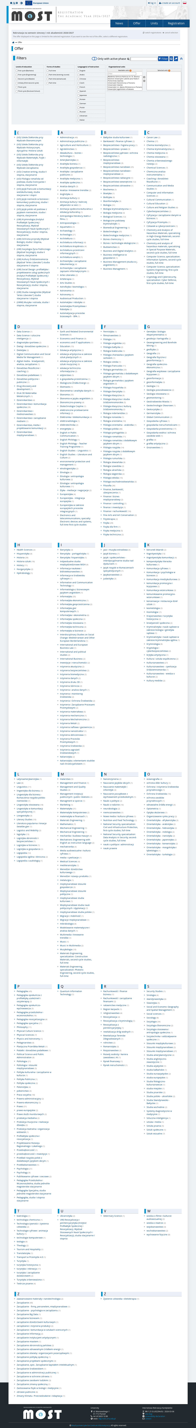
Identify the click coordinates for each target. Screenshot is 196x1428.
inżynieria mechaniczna (73, 715)
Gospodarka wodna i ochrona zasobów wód (161, 434)
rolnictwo (109, 1042)
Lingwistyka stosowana (30, 804)
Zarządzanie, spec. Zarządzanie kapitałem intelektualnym (47, 1364)
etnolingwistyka (69, 468)
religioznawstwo (112, 1013)
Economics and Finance (73, 338)
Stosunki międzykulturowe (161, 1043)
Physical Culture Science (30, 1031)
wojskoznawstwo (156, 1226)
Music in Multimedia (71, 945)
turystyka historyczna (29, 1264)
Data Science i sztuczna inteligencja (28, 337)
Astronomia (67, 290)
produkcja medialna (28, 1118)
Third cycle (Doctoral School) (29, 91)
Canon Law (153, 137)
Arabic (82, 74)
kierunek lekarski (156, 549)
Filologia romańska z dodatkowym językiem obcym (120, 442)
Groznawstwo (155, 447)
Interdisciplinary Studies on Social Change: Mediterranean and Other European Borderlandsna (77, 637)
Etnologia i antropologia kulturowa (72, 478)
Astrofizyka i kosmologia (73, 286)
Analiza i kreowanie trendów (75, 190)
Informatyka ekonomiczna (74, 600)
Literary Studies (26, 819)
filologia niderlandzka (115, 413)
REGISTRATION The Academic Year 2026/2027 (84, 15)
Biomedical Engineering (116, 227)
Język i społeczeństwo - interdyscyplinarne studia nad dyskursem (118, 560)
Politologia (24, 1061)
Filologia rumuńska (114, 458)
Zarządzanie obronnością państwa (35, 1345)
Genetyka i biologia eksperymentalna (157, 333)
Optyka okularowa (157, 812)
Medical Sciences (70, 861)
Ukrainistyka (67, 1215)
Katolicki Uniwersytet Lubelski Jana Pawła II (125, 79)
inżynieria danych (70, 678)
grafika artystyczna (157, 443)
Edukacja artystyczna (72, 350)
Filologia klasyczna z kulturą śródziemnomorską (117, 408)
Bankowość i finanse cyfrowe (119, 141)
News (119, 23)
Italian (82, 120)
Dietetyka (23, 350)
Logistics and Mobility (29, 830)
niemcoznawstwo (113, 812)
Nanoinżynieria (112, 779)
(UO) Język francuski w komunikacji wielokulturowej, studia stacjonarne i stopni (34, 192)
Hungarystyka (25, 569)
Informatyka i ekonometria (74, 615)
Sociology (153, 1017)
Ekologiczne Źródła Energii (74, 382)
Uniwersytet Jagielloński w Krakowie (125, 89)
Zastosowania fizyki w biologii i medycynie (39, 1388)
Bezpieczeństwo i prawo (116, 149)
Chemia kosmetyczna (158, 145)
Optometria (154, 808)
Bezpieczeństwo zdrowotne (118, 185)
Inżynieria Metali (70, 723)
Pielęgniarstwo (25, 1042)
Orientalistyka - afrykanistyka (162, 820)
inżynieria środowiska (72, 745)
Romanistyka (111, 1046)
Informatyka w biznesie (73, 630)
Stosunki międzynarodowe (161, 1047)
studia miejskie (156, 1088)
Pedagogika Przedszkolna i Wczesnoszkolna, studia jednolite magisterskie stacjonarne (33, 1183)
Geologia (153, 386)
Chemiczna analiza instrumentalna (156, 173)
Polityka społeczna (27, 1083)
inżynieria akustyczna (72, 666)
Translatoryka (25, 1253)
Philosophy (24, 1027)
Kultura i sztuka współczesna (162, 658)
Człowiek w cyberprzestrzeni (162, 226)
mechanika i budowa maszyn (76, 835)
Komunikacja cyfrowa (159, 568)
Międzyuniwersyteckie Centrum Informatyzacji (91, 1425)
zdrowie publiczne (27, 1392)
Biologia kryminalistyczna (117, 208)
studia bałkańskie (157, 1069)
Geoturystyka (154, 409)
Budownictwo (111, 247)
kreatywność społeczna (159, 622)
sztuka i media (155, 1121)
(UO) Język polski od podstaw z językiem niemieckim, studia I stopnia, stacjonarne (32, 212)
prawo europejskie (27, 1110)
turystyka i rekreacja (29, 1268)
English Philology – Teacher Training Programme (73, 445)
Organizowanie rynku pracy (162, 816)
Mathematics (68, 824)
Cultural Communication (160, 199)
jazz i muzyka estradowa (116, 549)
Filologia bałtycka (113, 347)
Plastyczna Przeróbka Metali (32, 1046)
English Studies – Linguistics (75, 450)
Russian (83, 112)
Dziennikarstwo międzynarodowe (27, 434)
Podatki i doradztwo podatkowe (34, 1050)
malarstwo (66, 779)
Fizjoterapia (110, 519)
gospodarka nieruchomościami (163, 424)
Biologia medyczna (114, 212)
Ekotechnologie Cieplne (73, 406)
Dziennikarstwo (26, 400)
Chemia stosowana (157, 156)
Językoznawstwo (112, 574)
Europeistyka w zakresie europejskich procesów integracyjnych (72, 508)
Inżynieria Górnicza (71, 686)
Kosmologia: (154, 612)
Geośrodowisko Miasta (159, 401)
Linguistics (24, 786)
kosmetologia (155, 608)
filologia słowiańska (114, 462)
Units (154, 23)
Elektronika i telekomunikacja (76, 417)
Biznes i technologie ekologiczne (120, 243)
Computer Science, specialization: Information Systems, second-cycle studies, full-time (164, 259)
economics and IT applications (76, 342)
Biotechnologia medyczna (117, 235)
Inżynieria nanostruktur (73, 731)
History (22, 565)
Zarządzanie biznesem (29, 1318)
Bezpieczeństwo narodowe (118, 166)
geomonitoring (155, 397)
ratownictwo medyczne (116, 1005)
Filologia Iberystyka (114, 391)
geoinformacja (155, 378)
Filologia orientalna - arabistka (119, 424)
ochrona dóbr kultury (159, 782)
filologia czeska (112, 361)
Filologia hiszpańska (114, 387)
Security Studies (156, 991)
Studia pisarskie (156, 1092)
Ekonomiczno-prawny (72, 402)
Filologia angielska (114, 343)
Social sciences (155, 1013)
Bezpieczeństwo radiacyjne (118, 177)
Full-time (52, 70)
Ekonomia (67, 394)
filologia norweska (113, 417)
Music (64, 941)
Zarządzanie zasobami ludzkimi (34, 1380)
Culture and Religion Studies (162, 207)
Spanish (83, 91)
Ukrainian (83, 116)
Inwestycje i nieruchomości (75, 662)
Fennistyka (110, 331)
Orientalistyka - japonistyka (162, 839)
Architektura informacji (73, 242)
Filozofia (109, 485)
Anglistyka (66, 194)
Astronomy (67, 294)
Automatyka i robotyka (72, 302)
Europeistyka (68, 494)
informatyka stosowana (73, 622)
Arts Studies (67, 282)
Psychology (23, 1172)
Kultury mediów (156, 680)
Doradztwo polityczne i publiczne (28, 381)
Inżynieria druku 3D (71, 682)
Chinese (83, 79)
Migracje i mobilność (72, 916)
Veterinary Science (114, 1215)
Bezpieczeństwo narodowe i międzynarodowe (117, 172)
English (82, 70)
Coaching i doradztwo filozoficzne (157, 180)
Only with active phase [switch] (109, 58)
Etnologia (66, 472)
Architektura (67, 238)
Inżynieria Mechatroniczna (74, 719)
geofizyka (153, 349)
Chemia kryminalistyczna (160, 149)
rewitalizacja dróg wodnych (118, 1031)
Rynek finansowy (113, 1061)
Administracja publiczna (73, 141)
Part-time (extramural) (57, 79)
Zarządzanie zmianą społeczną (33, 1384)
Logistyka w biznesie (28, 845)
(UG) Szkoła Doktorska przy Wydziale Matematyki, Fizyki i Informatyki (31, 157)
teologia (22, 1241)
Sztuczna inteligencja (159, 1118)
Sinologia (153, 995)
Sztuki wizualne (156, 1133)
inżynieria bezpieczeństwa (74, 670)
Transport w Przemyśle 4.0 (31, 1257)
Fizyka (108, 522)
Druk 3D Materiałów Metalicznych (27, 395)
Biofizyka (109, 197)
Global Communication (159, 417)
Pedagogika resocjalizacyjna (32, 1019)
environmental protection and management (75, 463)
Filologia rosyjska (113, 447)
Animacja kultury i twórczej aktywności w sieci (73, 203)
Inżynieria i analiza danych (75, 689)
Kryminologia (155, 644)
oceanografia (154, 779)
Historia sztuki (26, 561)
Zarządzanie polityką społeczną (34, 1357)
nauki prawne (110, 848)
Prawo (22, 1106)
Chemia (152, 141)
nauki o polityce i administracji (118, 844)
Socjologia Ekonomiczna (160, 1025)
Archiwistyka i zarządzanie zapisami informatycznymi (74, 270)
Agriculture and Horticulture (75, 145)
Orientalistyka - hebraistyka (162, 828)
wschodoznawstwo (157, 1230)
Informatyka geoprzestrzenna (76, 604)
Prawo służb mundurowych (32, 1114)
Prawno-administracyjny (30, 1098)
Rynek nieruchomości (115, 1065)
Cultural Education (157, 203)
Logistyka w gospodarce (30, 849)
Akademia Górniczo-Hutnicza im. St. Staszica (125, 77)
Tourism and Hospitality (30, 1249)
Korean (82, 99)
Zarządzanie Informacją (30, 1333)
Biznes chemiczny (113, 239)
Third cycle (22, 87)
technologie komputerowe (31, 1237)
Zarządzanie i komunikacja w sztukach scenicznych (43, 1329)
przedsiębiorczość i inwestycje (33, 1153)
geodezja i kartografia (159, 338)
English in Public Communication (69, 434)
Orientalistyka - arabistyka (161, 824)
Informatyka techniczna (73, 626)
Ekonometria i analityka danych (77, 390)
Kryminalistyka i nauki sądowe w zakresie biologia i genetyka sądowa (163, 629)
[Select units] (144, 77)
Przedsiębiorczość (27, 1150)
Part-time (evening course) (59, 74)
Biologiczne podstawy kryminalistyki (114, 222)
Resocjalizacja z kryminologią (119, 1020)
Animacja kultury (70, 198)
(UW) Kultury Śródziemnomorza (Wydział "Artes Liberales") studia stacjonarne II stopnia (33, 262)
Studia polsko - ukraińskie (161, 1096)
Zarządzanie (25, 1302)
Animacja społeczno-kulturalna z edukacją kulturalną (76, 210)
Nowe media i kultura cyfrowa (119, 816)
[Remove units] (144, 81)
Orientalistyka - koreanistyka (162, 843)
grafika (151, 439)
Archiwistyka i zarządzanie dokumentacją (73, 263)
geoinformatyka (156, 382)
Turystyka (23, 1261)
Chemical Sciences (157, 167)
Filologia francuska (114, 365)
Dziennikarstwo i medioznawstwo (26, 413)
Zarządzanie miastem (29, 1341)
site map (148, 1414)
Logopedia (24, 852)
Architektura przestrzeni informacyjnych (72, 252)
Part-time (52, 83)
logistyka (23, 834)
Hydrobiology (25, 573)
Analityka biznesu (70, 163)
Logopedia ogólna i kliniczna (32, 856)
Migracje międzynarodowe (74, 919)
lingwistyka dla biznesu (30, 790)
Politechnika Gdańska (125, 81)
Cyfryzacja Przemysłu (158, 222)
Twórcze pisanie (26, 1283)
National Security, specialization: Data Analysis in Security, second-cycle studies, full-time (120, 837)
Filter (163, 58)
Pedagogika (24, 991)
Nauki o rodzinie (113, 804)
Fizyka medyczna (113, 530)
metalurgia (67, 880)
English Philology (70, 439)
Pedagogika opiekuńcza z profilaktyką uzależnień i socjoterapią (29, 998)
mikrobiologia (68, 923)
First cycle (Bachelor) (26, 70)
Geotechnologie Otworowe (161, 405)
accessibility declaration (155, 1416)
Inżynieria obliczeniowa (73, 734)
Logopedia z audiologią (30, 860)
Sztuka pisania (155, 1125)
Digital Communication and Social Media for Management (33, 356)
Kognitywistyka (156, 553)
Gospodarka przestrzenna (161, 428)
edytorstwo (67, 375)
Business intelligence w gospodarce (115, 256)
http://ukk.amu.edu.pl (107, 1418)
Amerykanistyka (69, 159)
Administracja (69, 137)
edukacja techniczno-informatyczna (70, 370)
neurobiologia (111, 808)
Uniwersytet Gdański (125, 85)
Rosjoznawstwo (112, 1050)
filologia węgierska (113, 473)
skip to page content (0, 0)
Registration (176, 23)
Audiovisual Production (73, 298)
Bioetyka (108, 193)
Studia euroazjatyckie (159, 1073)
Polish (82, 107)
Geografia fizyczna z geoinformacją (156, 359)
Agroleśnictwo (68, 149)
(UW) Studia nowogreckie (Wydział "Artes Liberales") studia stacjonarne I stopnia (33, 295)
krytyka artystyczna (157, 654)
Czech (82, 83)
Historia (22, 557)
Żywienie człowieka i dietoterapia (121, 1298)
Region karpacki (112, 1009)
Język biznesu (111, 553)
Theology (23, 1245)
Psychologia (24, 1168)
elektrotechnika (69, 424)
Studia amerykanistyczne (160, 1055)
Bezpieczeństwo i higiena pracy (120, 145)
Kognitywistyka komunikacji (162, 557)
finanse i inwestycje (114, 507)
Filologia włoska (113, 477)
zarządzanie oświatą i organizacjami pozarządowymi (44, 1353)
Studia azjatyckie (156, 1065)
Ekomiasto (66, 386)
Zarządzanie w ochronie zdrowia (34, 1376)
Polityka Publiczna (27, 1079)
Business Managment (115, 268)
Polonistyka (24, 1087)
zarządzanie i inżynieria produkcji (35, 1325)
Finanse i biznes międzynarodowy (113, 498)
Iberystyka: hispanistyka (73, 557)
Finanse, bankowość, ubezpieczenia (113, 491)
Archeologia (68, 234)
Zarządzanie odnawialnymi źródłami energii (40, 1349)
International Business (72, 658)
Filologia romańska (114, 436)
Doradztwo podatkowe (29, 375)
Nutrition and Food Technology (120, 820)
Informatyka (68, 596)
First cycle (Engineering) (27, 74)
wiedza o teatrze (156, 1222)
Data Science (24, 331)
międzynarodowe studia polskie (77, 912)
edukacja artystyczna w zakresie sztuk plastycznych (76, 356)
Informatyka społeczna (72, 619)
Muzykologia (68, 949)
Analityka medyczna (71, 178)
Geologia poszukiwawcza (160, 389)
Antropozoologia (69, 222)
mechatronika (68, 846)
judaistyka (109, 578)
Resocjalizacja (111, 1016)
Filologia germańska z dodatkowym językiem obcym (120, 375)
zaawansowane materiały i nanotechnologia (40, 1298)
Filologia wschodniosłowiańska (120, 481)
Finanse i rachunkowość (117, 511)
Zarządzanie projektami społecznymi (36, 1360)
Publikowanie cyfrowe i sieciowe (34, 1176)
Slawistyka (153, 1002)
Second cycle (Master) (26, 79)
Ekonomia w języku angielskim (76, 398)
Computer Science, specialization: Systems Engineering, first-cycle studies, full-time (163, 269)
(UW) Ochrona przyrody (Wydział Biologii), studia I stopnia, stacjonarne (33, 242)
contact (148, 1418)
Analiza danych (69, 186)
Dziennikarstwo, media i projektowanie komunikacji (31, 427)
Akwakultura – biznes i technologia (71, 154)
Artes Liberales (69, 275)
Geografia (153, 353)
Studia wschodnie (157, 1107)
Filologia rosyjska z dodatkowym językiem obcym (119, 453)
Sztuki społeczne (156, 1129)
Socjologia (153, 1021)
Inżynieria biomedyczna (73, 674)
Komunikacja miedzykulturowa (163, 579)
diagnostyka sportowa (29, 342)
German (83, 103)
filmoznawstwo (112, 335)
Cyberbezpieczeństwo (159, 211)
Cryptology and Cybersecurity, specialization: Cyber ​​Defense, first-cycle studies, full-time (162, 280)
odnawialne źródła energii (161, 804)
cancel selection (170, 32)
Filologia (109, 339)
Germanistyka (155, 413)
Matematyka (68, 808)
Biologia (109, 205)
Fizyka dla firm (111, 526)
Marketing (66, 804)
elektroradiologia (70, 421)
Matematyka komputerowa (74, 812)
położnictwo (24, 1090)
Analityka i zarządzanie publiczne (71, 173)
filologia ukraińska (113, 470)
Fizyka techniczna (113, 534)
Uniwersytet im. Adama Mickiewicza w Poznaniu (125, 87)
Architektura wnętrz (71, 257)
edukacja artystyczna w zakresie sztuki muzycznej (76, 363)
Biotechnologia (112, 231)
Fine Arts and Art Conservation (120, 515)
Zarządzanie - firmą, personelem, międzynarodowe (43, 1306)
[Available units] (124, 83)
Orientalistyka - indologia (161, 831)
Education (67, 346)
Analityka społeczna (71, 182)
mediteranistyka (69, 865)
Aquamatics (67, 226)
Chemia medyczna (157, 152)
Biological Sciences (114, 216)
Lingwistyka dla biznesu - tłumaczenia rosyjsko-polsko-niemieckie (31, 797)
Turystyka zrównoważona (30, 1279)
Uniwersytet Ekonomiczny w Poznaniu (125, 83)
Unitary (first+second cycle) (28, 83)
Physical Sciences (27, 1034)
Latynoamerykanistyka (29, 779)
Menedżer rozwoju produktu (75, 876)
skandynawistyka (156, 999)
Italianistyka (67, 756)
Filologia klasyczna (113, 395)
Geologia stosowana (158, 393)
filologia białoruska (114, 350)
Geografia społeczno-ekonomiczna (157, 366)
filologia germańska (115, 369)
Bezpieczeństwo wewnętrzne (119, 181)
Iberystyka (66, 549)
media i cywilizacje (71, 857)
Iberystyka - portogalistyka (74, 553)
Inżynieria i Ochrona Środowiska (77, 700)
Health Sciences (26, 549)
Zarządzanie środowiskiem (31, 1368)
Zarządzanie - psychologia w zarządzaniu (39, 1310)
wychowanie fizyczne (158, 1234)
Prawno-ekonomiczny (29, 1102)
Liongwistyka (24, 815)
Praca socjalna (26, 1094)
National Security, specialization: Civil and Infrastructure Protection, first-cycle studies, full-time (120, 827)
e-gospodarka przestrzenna (75, 379)
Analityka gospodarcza (72, 167)
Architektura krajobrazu (73, 246)
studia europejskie (157, 1077)
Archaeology (67, 230)
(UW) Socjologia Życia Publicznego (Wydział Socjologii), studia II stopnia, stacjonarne (33, 252)
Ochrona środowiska (159, 793)
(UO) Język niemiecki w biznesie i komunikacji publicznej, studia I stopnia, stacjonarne (33, 202)
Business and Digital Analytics (119, 250)
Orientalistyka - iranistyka (161, 835)
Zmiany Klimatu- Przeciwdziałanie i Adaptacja (41, 1395)
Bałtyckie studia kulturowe (117, 137)
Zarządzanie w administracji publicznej (38, 1372)
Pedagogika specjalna (29, 1023)
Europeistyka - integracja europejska (72, 500)
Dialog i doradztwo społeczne (33, 346)
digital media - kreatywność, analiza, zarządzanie (31, 363)
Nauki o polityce (112, 800)
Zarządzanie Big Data (29, 1314)
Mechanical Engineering (73, 828)
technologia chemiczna (30, 1219)
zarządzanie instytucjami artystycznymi (38, 1337)
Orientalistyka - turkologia (161, 854)
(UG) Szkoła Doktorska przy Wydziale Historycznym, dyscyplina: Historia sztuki (30, 147)
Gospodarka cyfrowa (158, 421)
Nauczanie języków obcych (118, 782)
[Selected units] (164, 81)
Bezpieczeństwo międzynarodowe (113, 161)
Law (20, 782)
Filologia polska (112, 428)
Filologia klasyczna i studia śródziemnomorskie (116, 401)
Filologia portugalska (115, 432)
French (82, 87)
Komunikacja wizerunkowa (161, 590)
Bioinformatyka (112, 201)
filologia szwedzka (113, 466)
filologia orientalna (114, 421)
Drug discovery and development (26, 388)
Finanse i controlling (114, 503)
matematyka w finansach (74, 816)
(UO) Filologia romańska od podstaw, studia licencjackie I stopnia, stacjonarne (31, 181)
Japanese (83, 95)
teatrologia (23, 1215)
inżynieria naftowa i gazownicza (77, 727)
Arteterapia (67, 279)
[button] (11, 2)
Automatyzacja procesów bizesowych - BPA (72, 315)
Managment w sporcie (72, 800)
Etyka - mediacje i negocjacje (76, 490)
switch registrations (152, 32)
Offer (136, 23)
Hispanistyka (24, 553)
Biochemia (110, 189)
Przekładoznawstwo (28, 1164)
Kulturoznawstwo (157, 662)
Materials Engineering (72, 820)
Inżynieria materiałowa (73, 711)
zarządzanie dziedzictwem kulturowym (37, 1322)
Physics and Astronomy (30, 1038)
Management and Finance (74, 782)
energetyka (67, 428)
